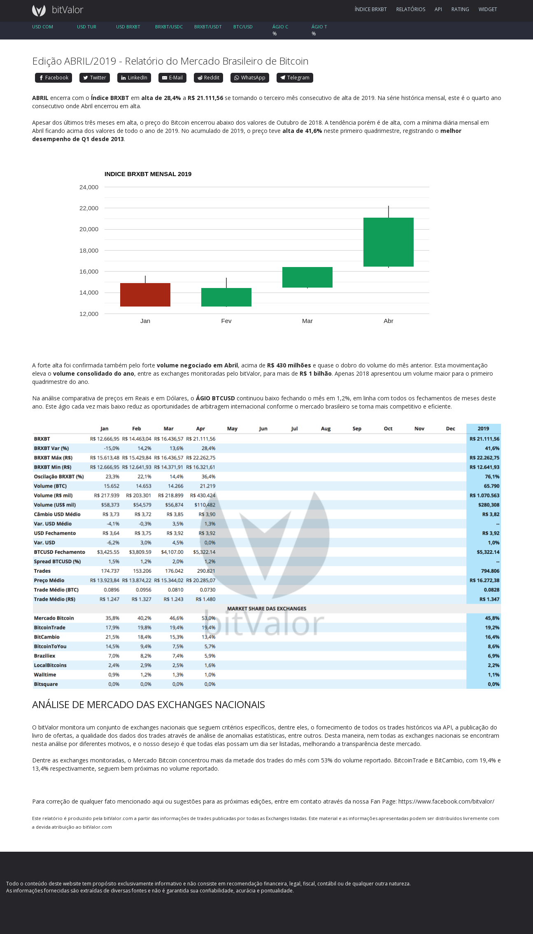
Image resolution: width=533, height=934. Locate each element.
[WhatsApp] (249, 78)
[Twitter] (94, 78)
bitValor (55, 9)
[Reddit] (208, 78)
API (438, 9)
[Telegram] (295, 78)
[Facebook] (53, 78)
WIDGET (488, 9)
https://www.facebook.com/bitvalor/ (446, 801)
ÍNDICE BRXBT (371, 9)
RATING (460, 9)
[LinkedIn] (134, 78)
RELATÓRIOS (410, 9)
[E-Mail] (172, 78)
